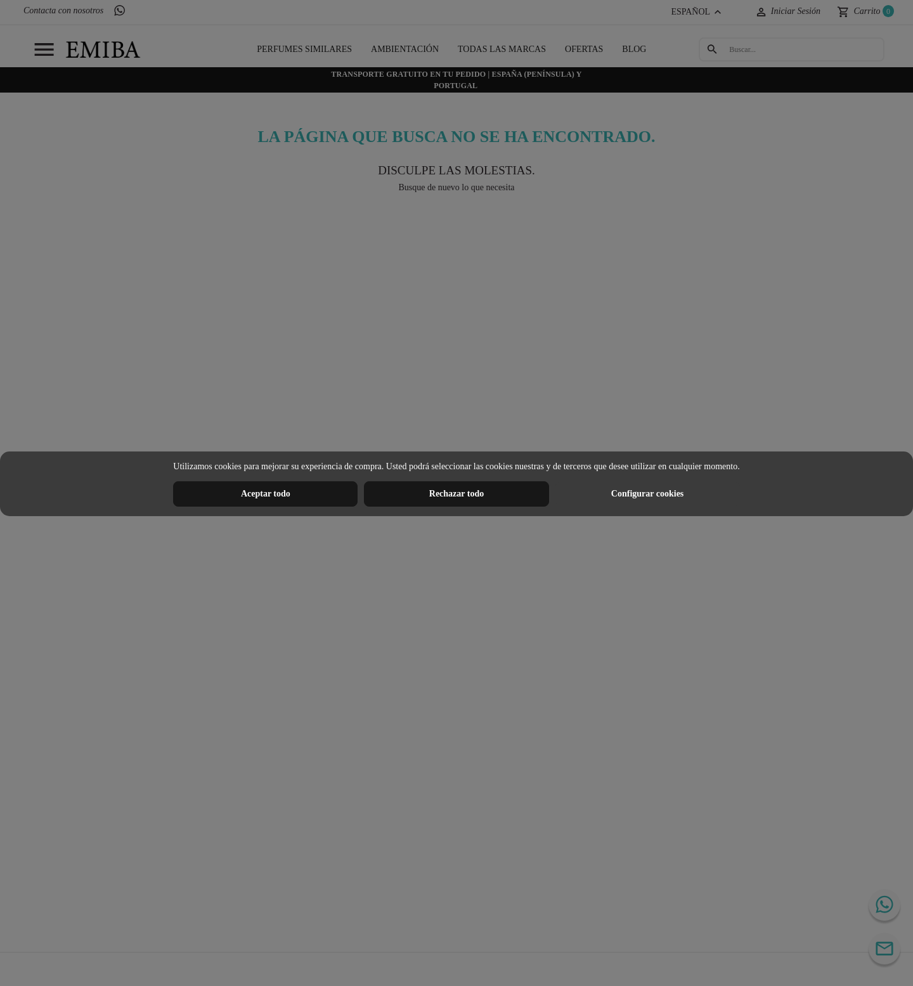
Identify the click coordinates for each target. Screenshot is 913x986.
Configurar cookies (647, 493)
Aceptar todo (265, 493)
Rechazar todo (456, 493)
